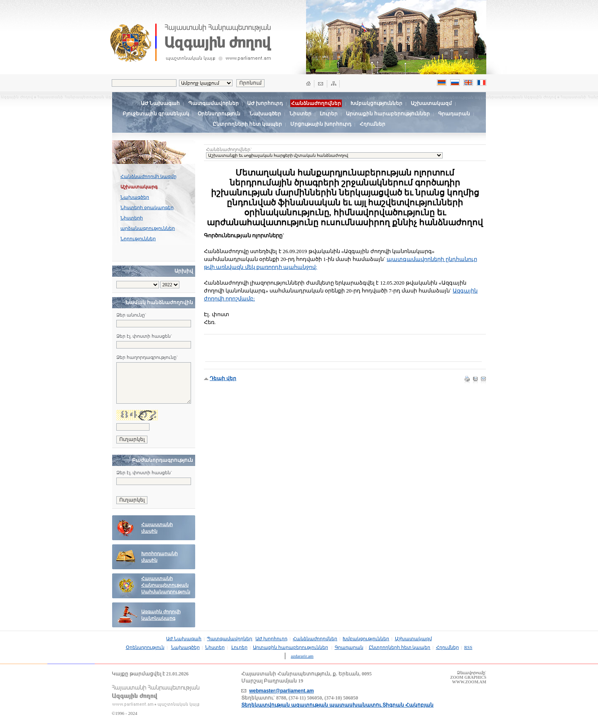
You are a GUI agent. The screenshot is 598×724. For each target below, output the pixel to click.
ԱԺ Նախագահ (160, 103)
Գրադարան (454, 114)
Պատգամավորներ (213, 103)
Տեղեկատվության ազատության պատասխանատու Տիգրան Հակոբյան (337, 705)
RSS (468, 647)
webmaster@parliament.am (281, 691)
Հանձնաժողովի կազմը (148, 176)
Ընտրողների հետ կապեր (247, 124)
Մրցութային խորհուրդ (320, 124)
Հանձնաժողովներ (315, 638)
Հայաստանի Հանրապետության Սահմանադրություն (165, 585)
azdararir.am (302, 655)
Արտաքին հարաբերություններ (388, 114)
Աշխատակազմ (431, 103)
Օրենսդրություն (219, 114)
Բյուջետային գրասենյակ (156, 114)
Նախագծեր (265, 114)
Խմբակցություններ (376, 103)
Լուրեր (329, 114)
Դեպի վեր (223, 378)
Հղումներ (372, 124)
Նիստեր (300, 114)
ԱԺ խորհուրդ (265, 103)
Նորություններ (138, 238)
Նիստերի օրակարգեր (147, 207)
